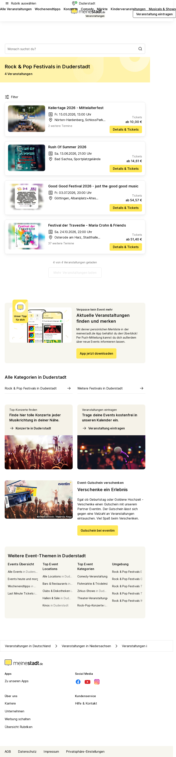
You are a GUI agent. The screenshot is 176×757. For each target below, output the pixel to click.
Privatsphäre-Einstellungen (85, 751)
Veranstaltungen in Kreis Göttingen (143, 646)
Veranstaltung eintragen (103, 428)
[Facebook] (78, 682)
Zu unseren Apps (17, 681)
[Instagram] (97, 682)
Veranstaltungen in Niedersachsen (82, 646)
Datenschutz (27, 751)
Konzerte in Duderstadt (30, 428)
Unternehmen (14, 711)
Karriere (10, 703)
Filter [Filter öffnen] (11, 97)
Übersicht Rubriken (18, 727)
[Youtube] (87, 682)
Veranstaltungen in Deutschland (28, 646)
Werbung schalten (18, 719)
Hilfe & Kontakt (86, 703)
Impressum (51, 751)
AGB (8, 751)
